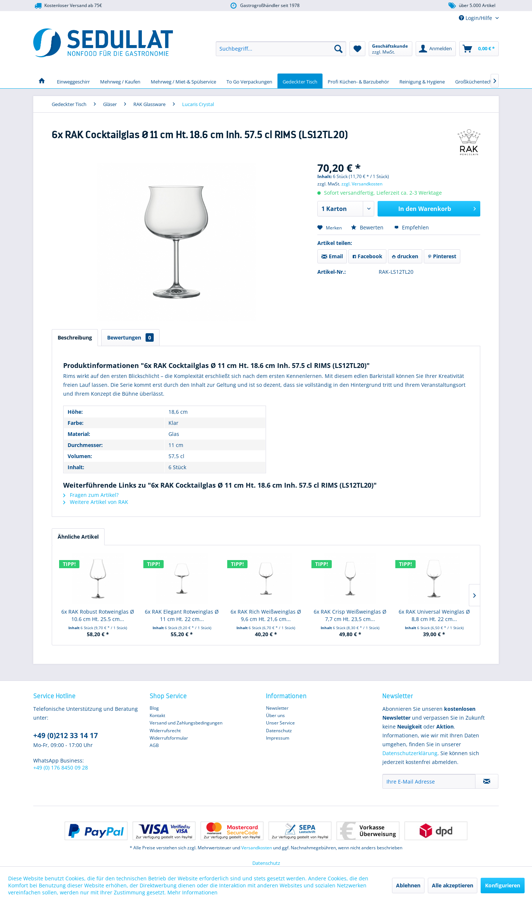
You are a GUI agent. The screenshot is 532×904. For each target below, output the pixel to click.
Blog (154, 708)
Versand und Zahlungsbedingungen (186, 723)
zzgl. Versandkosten (361, 184)
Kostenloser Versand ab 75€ (67, 5)
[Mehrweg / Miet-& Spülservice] (183, 81)
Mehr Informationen (192, 892)
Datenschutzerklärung (409, 753)
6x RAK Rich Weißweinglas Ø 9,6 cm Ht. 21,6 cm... (266, 615)
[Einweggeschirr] (73, 81)
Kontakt (157, 715)
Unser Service (280, 723)
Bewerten (368, 227)
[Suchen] (338, 48)
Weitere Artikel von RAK (95, 501)
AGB (154, 745)
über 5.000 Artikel (471, 5)
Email (332, 256)
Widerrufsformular (169, 738)
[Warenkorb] (479, 48)
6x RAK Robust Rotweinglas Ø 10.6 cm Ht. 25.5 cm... (97, 615)
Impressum (277, 738)
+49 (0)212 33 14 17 (65, 735)
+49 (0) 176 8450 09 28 (60, 767)
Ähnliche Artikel (78, 536)
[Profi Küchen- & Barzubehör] (358, 81)
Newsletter (277, 708)
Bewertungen (130, 337)
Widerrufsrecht (165, 730)
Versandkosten (256, 848)
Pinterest (442, 256)
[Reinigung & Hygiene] (422, 81)
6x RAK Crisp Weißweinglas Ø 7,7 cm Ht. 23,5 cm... (350, 615)
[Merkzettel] (357, 48)
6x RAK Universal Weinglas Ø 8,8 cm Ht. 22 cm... (434, 615)
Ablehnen (408, 885)
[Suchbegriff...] (281, 48)
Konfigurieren (502, 885)
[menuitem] (281, 48)
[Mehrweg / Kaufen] (120, 81)
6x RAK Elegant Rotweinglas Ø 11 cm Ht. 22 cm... (182, 615)
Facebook (367, 256)
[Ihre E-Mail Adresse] (428, 781)
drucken (405, 256)
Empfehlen (411, 227)
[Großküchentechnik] (477, 81)
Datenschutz (279, 730)
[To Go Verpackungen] (249, 81)
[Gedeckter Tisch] (300, 81)
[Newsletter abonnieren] (486, 781)
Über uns (275, 715)
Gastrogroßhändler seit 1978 (264, 5)
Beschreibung (75, 337)
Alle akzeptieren (452, 885)
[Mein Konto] (436, 48)
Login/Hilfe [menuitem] (476, 17)
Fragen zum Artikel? (91, 494)
